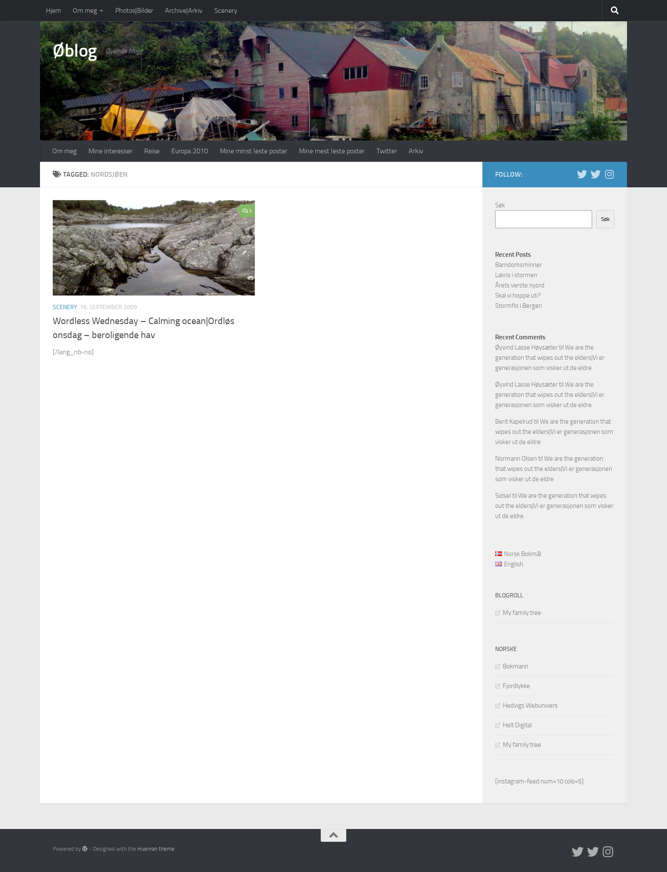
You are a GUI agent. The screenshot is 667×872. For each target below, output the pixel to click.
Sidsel (503, 495)
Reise (152, 151)
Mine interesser (110, 151)
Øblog (75, 50)
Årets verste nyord (519, 285)
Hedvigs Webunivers (530, 705)
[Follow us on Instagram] (609, 174)
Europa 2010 (189, 151)
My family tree (522, 613)
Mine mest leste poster (332, 151)
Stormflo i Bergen (518, 306)
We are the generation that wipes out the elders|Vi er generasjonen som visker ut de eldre (549, 358)
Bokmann (515, 666)
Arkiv (416, 151)
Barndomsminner (518, 265)
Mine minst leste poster (253, 151)
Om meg (85, 10)
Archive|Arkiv (183, 10)
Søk (500, 205)
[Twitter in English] (582, 174)
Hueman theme (155, 849)
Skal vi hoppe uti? (518, 295)
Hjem (53, 10)
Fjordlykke (516, 686)
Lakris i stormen (516, 275)
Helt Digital (517, 725)
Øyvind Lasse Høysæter (526, 347)
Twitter (386, 151)
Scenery (225, 10)
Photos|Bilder (134, 10)
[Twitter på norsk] (595, 174)
